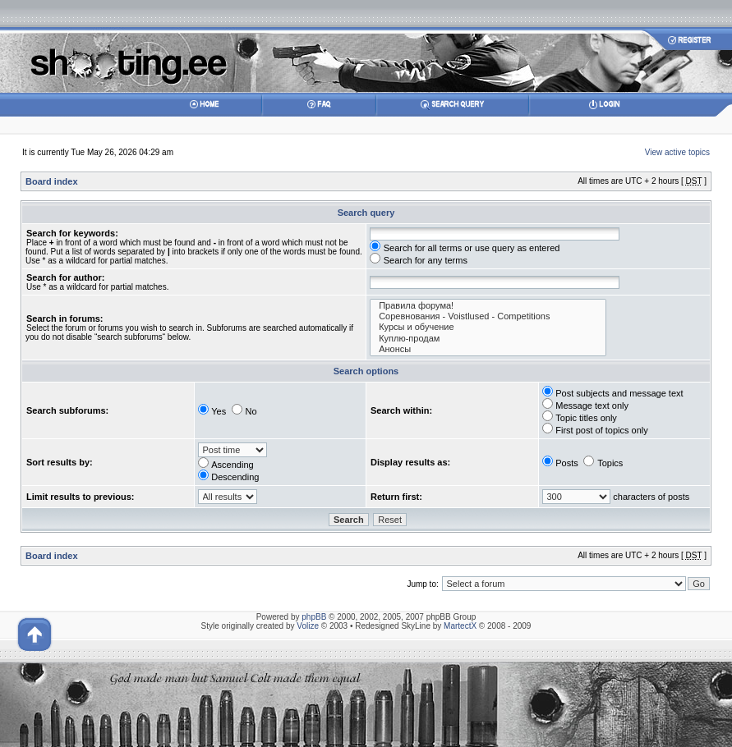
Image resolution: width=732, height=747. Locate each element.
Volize (308, 625)
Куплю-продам (488, 338)
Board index (51, 181)
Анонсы (488, 349)
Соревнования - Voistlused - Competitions (488, 316)
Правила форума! (488, 305)
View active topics (677, 152)
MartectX (460, 625)
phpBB (314, 616)
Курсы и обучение (488, 327)
